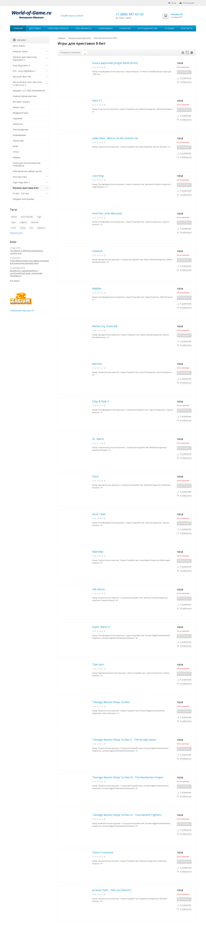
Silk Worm (98, 589)
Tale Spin (98, 664)
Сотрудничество (148, 28)
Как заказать (83, 28)
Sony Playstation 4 (21, 65)
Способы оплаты (58, 28)
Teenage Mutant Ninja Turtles (111, 702)
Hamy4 (14, 217)
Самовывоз (106, 28)
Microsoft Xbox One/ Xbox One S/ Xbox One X (27, 83)
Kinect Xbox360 (27, 217)
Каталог (19, 40)
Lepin (13, 222)
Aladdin (96, 288)
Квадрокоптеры (20, 112)
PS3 (31, 228)
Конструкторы (20, 176)
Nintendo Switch (20, 51)
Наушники (17, 118)
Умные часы (18, 107)
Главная (18, 28)
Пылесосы (18, 124)
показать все (16, 233)
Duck (95, 476)
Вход (172, 3)
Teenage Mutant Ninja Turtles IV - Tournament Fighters (127, 815)
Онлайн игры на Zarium (72, 15)
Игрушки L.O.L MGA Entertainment (29, 90)
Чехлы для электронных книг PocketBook (27, 164)
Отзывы (169, 28)
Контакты (187, 28)
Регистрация (187, 3)
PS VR (13, 228)
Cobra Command (102, 852)
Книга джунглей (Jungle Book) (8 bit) (115, 63)
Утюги (16, 151)
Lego (39, 217)
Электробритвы (20, 129)
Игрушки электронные (23, 199)
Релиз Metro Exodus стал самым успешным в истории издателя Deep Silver (29, 261)
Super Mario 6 (101, 627)
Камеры (16, 157)
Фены (15, 146)
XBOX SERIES (19, 46)
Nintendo (34, 222)
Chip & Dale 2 (100, 401)
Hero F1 (97, 100)
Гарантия (124, 28)
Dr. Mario (98, 439)
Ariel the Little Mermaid (107, 213)
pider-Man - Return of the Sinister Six (115, 138)
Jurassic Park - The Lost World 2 (111, 890)
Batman (97, 363)
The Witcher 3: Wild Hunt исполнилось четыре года (26, 251)
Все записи (14, 280)
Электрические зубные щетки (27, 171)
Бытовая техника (21, 101)
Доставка (35, 28)
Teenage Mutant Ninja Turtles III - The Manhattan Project (127, 777)
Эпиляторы (18, 140)
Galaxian (97, 251)
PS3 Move (41, 228)
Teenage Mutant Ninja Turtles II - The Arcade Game (124, 739)
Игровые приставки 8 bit (26, 188)
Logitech (23, 222)
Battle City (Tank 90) (104, 326)
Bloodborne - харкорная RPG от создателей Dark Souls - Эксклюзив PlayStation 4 (26, 273)
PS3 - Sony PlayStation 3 (24, 71)
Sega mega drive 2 (21, 182)
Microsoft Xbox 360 (22, 76)
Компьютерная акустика (25, 96)
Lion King (98, 175)
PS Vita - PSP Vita (21, 193)
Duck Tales (99, 514)
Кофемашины (19, 135)
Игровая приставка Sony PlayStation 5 (25, 58)
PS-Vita (22, 228)
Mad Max (97, 551)
